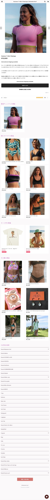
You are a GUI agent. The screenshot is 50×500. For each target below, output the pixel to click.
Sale (2, 441)
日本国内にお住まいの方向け (25, 89)
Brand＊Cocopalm (5, 381)
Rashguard (3, 413)
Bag (2, 437)
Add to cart (25, 85)
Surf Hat (3, 421)
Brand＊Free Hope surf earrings (8, 465)
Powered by (25, 487)
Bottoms (3, 397)
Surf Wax (3, 457)
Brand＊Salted (4, 373)
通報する (47, 92)
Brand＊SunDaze (5, 365)
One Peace (3, 405)
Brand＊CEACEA (5, 361)
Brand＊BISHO (4, 389)
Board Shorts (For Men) (6, 425)
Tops (2, 393)
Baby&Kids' (4, 429)
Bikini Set (3, 401)
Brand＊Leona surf (5, 473)
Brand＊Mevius (4, 469)
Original (3, 433)
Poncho (3, 449)
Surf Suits (3, 409)
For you (3, 445)
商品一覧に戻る (25, 479)
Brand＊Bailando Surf (6, 349)
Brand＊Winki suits (5, 377)
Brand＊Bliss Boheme (6, 385)
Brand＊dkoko (4, 353)
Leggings (3, 417)
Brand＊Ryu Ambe (5, 461)
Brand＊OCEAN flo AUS (6, 357)
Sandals (3, 453)
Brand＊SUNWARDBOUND (7, 369)
